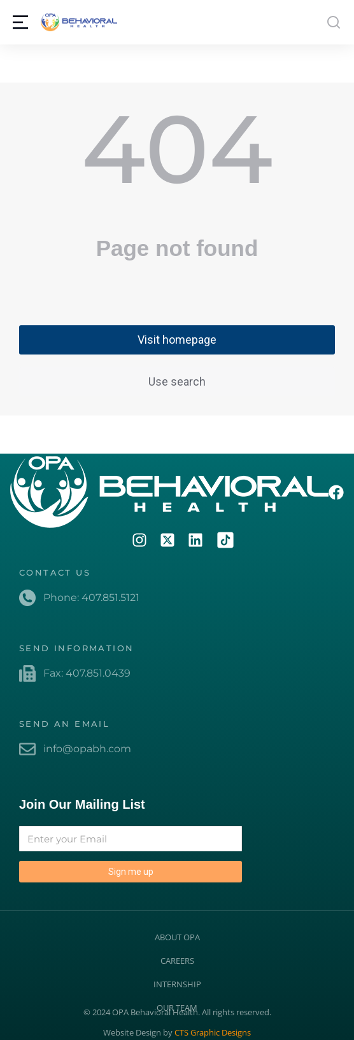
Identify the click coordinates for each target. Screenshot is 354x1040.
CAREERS (177, 960)
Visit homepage (177, 339)
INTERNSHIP (177, 984)
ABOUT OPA (177, 937)
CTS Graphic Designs (212, 1032)
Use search (177, 381)
